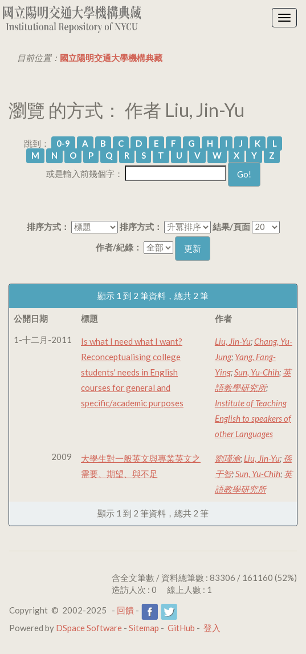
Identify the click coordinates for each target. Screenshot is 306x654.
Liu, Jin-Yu (233, 341)
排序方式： (48, 226)
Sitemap (144, 628)
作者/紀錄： (119, 247)
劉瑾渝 (227, 458)
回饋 (125, 610)
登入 (212, 628)
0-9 (63, 143)
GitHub (181, 628)
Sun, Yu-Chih (256, 372)
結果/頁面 (231, 226)
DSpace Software (89, 628)
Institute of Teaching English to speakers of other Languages (253, 418)
